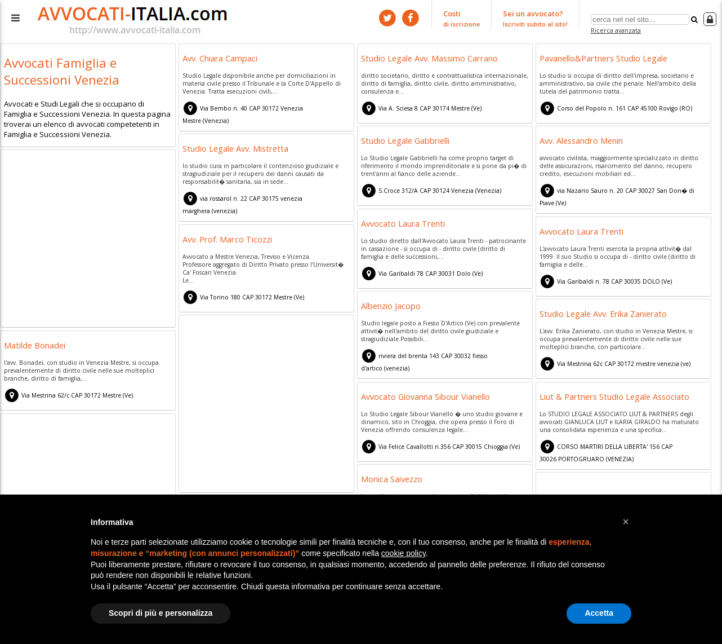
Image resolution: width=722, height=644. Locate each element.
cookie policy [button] (403, 553)
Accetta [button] (599, 612)
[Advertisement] (87, 238)
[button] (626, 522)
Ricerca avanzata (616, 30)
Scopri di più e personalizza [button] (160, 612)
